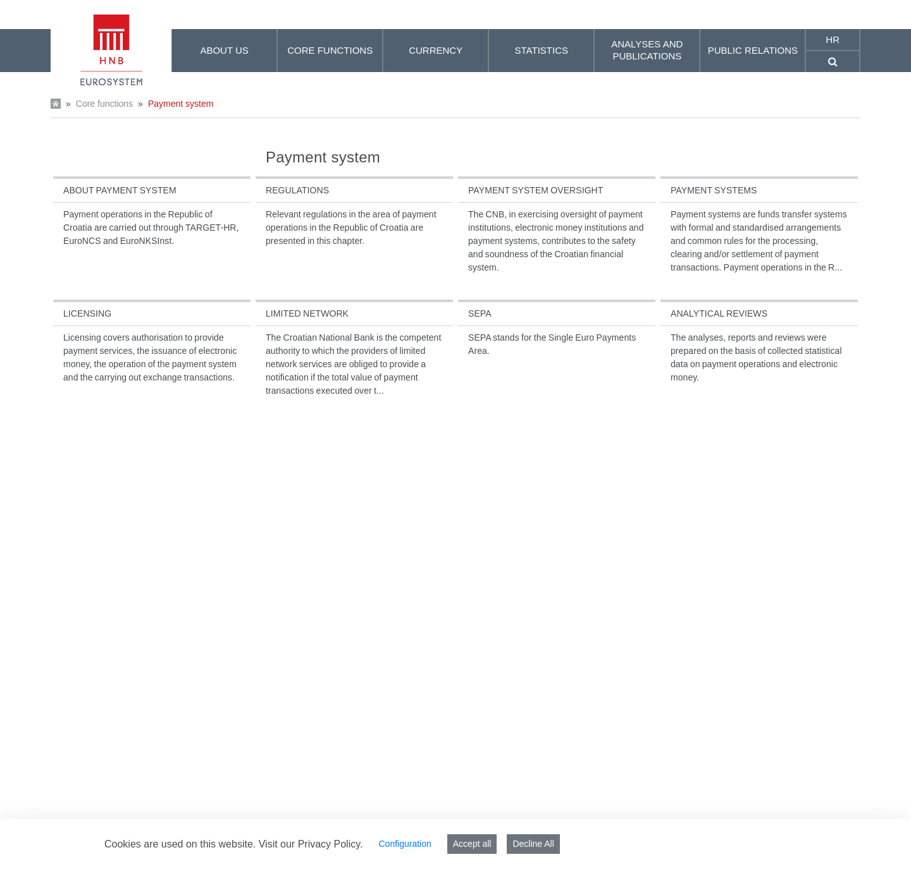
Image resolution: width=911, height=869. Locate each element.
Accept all (472, 844)
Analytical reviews (719, 313)
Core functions (104, 104)
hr (833, 39)
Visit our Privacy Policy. (311, 844)
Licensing (87, 313)
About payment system (120, 190)
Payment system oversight (535, 190)
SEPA (480, 313)
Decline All (533, 844)
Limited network (307, 313)
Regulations (297, 190)
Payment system (180, 104)
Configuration (404, 844)
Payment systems (714, 190)
